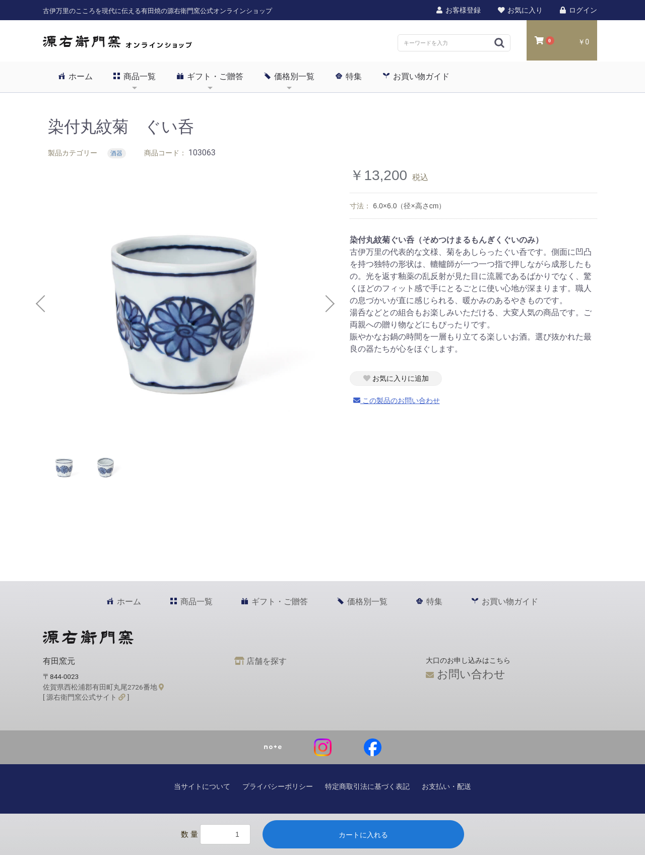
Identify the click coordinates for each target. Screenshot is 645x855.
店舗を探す (260, 661)
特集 (349, 76)
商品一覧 (134, 76)
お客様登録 (458, 10)
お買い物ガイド (416, 76)
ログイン (578, 10)
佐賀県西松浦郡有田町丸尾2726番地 (103, 687)
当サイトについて (202, 786)
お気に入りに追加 (396, 378)
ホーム (75, 76)
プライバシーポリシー (277, 786)
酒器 (116, 153)
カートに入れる (363, 835)
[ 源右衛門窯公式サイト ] (86, 697)
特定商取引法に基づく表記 (367, 786)
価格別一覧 (289, 76)
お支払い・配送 (446, 786)
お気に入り (519, 10)
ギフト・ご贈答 (210, 76)
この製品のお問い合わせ (396, 400)
